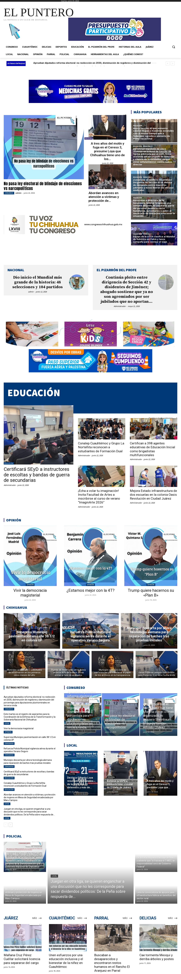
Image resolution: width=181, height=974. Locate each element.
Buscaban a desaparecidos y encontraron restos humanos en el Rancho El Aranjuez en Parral (112, 962)
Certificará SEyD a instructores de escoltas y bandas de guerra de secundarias (37, 474)
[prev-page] (6, 824)
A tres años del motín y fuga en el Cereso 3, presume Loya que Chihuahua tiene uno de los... (107, 151)
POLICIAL (88, 138)
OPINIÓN (30, 585)
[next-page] (11, 824)
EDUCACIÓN (8, 463)
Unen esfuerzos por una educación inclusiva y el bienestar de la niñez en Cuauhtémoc (66, 961)
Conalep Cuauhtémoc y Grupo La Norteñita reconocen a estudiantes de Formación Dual (101, 447)
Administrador (120, 306)
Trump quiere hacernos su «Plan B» (151, 592)
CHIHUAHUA (9, 743)
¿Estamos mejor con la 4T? (90, 590)
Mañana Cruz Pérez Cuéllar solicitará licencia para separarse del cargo (22, 959)
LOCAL (91, 188)
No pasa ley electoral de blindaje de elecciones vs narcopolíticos (43, 185)
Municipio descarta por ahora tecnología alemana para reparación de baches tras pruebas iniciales (28, 761)
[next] (173, 63)
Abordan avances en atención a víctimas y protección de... (103, 197)
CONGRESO (9, 193)
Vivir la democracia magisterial (30, 592)
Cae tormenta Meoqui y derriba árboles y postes (156, 957)
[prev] (168, 63)
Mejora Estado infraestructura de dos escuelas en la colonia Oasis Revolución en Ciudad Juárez (153, 494)
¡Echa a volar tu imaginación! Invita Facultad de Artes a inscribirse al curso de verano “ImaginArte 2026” (99, 496)
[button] (173, 47)
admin (18, 193)
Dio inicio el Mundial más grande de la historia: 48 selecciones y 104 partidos (37, 282)
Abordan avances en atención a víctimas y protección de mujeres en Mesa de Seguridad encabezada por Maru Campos (29, 797)
